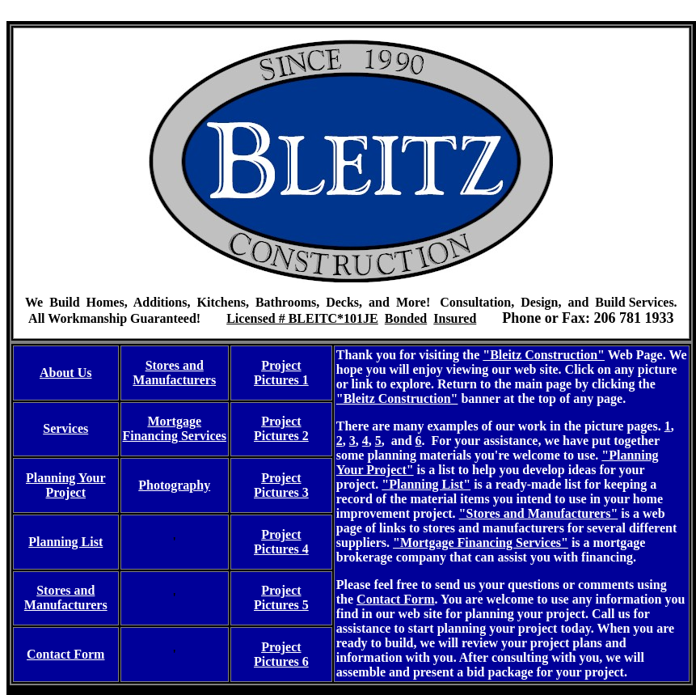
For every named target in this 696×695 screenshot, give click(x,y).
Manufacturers (174, 380)
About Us (65, 372)
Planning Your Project (66, 485)
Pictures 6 (281, 661)
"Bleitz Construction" (544, 355)
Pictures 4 (281, 549)
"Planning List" (426, 484)
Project (281, 365)
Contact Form (395, 599)
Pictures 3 (281, 492)
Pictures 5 (281, 605)
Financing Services (174, 436)
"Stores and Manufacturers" (538, 513)
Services (65, 428)
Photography (174, 485)
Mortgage (174, 421)
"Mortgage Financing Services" (480, 542)
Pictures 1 (281, 380)
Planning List (65, 542)
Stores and (175, 365)
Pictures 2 (281, 436)
